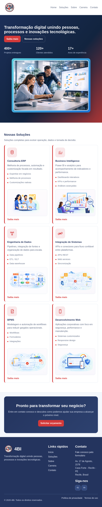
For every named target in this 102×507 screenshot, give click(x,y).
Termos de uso (91, 498)
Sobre (74, 7)
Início (50, 452)
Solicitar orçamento (51, 423)
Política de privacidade (71, 498)
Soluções (63, 7)
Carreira (83, 7)
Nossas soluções (33, 39)
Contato (94, 7)
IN (84, 487)
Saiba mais (12, 39)
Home (54, 7)
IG (78, 487)
